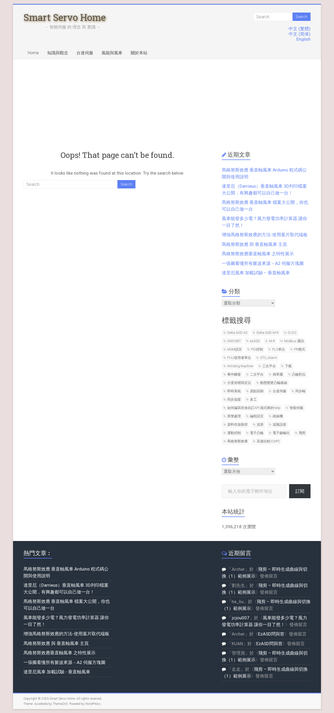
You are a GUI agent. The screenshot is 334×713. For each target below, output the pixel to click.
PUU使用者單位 (239, 358)
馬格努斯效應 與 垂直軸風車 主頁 (254, 244)
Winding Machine (240, 366)
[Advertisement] (167, 98)
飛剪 (302, 433)
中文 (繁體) (300, 28)
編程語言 (257, 416)
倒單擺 (278, 374)
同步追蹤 (234, 399)
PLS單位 (278, 349)
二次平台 (257, 374)
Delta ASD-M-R (268, 333)
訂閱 (299, 491)
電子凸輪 (257, 433)
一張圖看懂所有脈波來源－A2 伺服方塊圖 (263, 263)
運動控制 (234, 433)
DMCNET (234, 341)
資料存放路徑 (237, 424)
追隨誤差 (279, 424)
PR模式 (299, 349)
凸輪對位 (299, 374)
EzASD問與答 (271, 634)
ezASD (255, 341)
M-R (272, 341)
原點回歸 (257, 391)
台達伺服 (84, 52)
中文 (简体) (300, 34)
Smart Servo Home (64, 17)
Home (33, 52)
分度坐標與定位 (239, 383)
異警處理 (234, 416)
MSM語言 (234, 349)
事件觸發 (234, 374)
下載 (288, 366)
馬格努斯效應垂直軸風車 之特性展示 (258, 253)
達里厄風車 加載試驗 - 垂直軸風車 (56, 671)
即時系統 (234, 391)
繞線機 (278, 416)
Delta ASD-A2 (237, 333)
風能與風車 (112, 52)
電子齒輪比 (281, 433)
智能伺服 (296, 408)
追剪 (260, 424)
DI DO (292, 333)
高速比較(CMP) (268, 441)
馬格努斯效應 (237, 441)
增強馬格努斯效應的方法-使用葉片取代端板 (265, 234)
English (303, 39)
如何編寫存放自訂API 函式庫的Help (254, 408)
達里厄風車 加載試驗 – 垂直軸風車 (256, 272)
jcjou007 (240, 617)
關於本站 (139, 52)
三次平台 (269, 366)
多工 (253, 399)
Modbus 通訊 (294, 341)
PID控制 (257, 349)
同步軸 (300, 391)
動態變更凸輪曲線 (273, 383)
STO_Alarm (268, 358)
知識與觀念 (57, 52)
